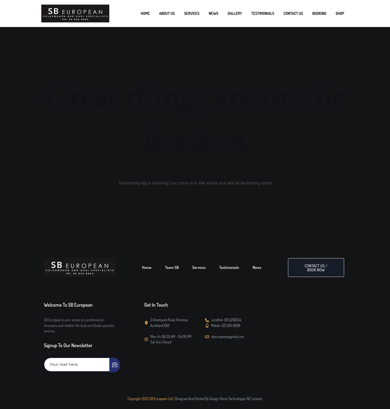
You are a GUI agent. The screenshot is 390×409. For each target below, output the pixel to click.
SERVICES (224, 13)
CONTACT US (305, 13)
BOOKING (326, 13)
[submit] (114, 365)
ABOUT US (204, 13)
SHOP (341, 13)
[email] (77, 364)
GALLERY (258, 13)
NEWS (241, 13)
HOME (187, 13)
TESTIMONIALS (280, 13)
